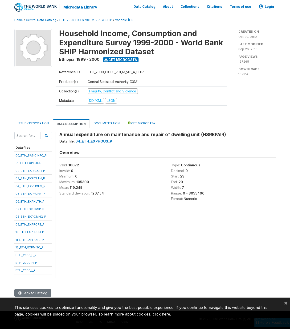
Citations (214, 7)
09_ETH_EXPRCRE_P (30, 224)
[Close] (286, 303)
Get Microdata (120, 60)
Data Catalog (144, 7)
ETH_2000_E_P (26, 255)
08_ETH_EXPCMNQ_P (31, 216)
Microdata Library (80, 7)
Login (266, 7)
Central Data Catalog (41, 20)
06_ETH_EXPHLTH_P (30, 201)
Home (18, 20)
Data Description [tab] (71, 124)
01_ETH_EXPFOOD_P (30, 163)
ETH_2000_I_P (26, 270)
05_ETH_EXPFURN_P (30, 193)
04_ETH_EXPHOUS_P (30, 186)
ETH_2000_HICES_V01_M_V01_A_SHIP (85, 20)
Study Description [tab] (33, 123)
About (168, 7)
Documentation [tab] (107, 123)
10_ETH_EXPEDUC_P (30, 232)
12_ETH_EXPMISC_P (30, 247)
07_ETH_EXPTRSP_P (30, 209)
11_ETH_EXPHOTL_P (30, 240)
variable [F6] (124, 20)
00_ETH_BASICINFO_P (31, 155)
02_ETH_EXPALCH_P (30, 171)
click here (161, 314)
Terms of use (240, 7)
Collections (189, 7)
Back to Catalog (32, 293)
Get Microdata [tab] (141, 123)
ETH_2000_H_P (26, 262)
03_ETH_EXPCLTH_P (30, 178)
